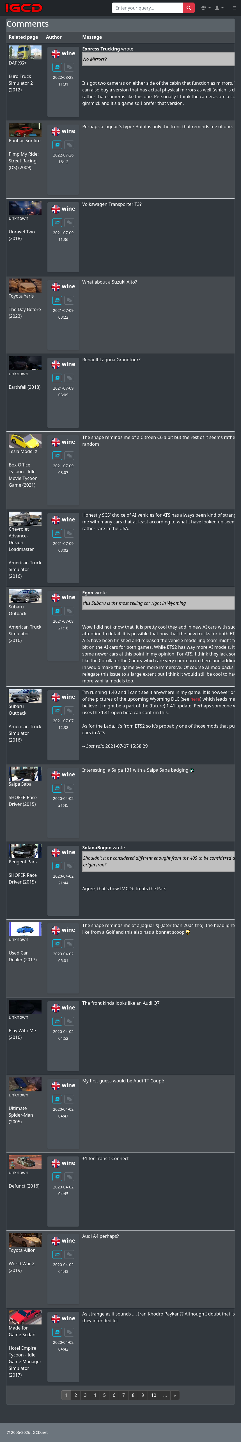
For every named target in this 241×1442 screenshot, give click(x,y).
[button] (206, 7)
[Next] (175, 1395)
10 (153, 1395)
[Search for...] (147, 8)
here (195, 699)
